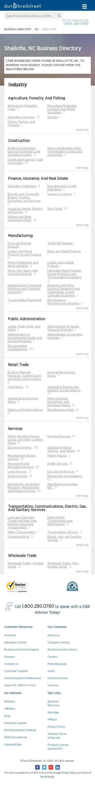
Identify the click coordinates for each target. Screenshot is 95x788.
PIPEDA (52, 719)
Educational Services (61, 471)
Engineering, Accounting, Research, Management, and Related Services (24, 488)
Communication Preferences (22, 678)
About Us (54, 635)
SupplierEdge (13, 744)
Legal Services (17, 471)
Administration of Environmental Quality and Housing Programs (25, 338)
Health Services (57, 463)
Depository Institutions (22, 186)
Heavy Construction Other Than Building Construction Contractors (65, 152)
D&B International (15, 737)
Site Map (53, 712)
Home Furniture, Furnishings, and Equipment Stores (58, 402)
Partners (9, 701)
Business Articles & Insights (21, 649)
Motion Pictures (57, 455)
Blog (7, 715)
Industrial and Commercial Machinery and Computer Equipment (25, 289)
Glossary (9, 656)
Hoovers (53, 685)
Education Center (15, 642)
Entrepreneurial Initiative (20, 730)
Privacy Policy (56, 726)
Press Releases (57, 663)
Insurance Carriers (59, 194)
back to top (82, 130)
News (51, 671)
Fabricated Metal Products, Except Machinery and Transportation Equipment (64, 274)
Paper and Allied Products (64, 251)
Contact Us (11, 663)
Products (10, 635)
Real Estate (54, 209)
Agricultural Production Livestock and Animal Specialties (62, 109)
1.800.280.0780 (38, 606)
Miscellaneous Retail (60, 410)
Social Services (17, 476)
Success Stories (58, 678)
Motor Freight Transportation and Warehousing (59, 521)
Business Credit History (62, 649)
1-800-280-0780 (76, 23)
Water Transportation (21, 532)
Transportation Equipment (25, 300)
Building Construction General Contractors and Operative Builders (24, 152)
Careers (53, 656)
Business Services (20, 447)
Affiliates (9, 708)
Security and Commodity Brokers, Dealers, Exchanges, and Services (24, 197)
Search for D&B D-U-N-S (20, 685)
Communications (18, 536)
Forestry (52, 117)
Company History (59, 642)
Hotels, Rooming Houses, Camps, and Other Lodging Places (25, 440)
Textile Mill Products (60, 243)
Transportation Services (63, 532)
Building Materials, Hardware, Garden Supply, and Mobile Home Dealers (25, 376)
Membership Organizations (64, 476)
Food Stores (15, 387)
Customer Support (16, 671)
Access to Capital (15, 723)
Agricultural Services (21, 117)
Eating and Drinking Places (25, 410)
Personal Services (59, 436)
